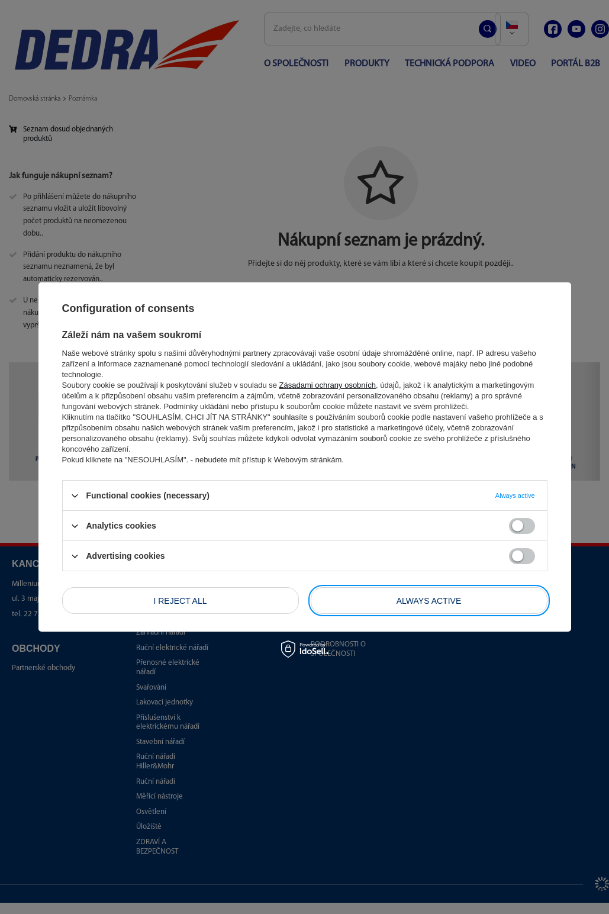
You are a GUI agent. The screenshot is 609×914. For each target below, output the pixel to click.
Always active (429, 600)
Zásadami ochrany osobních (327, 385)
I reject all (180, 600)
